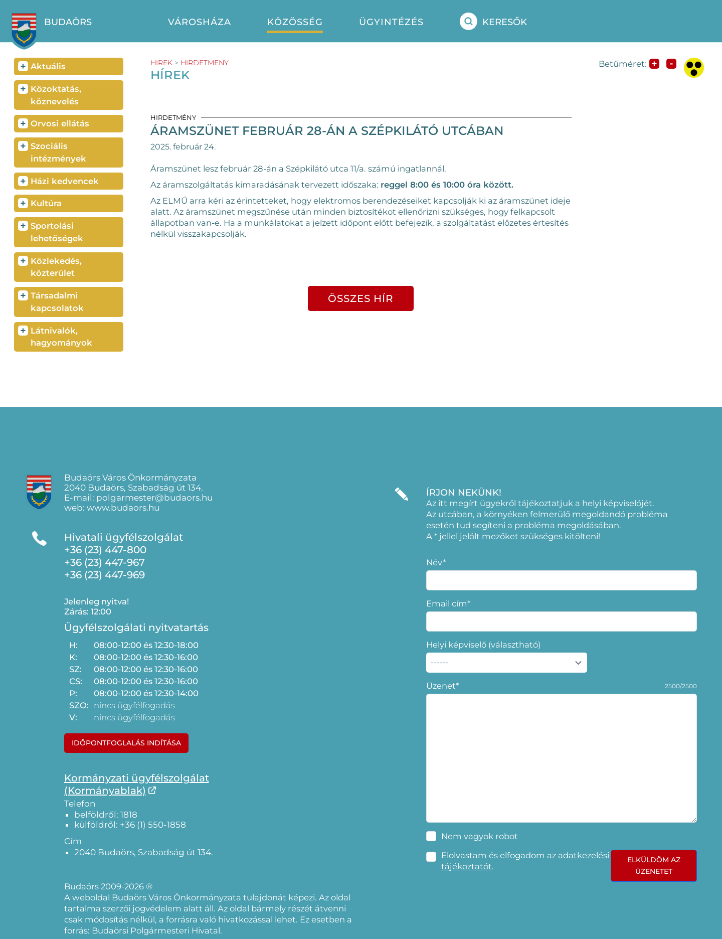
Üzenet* (442, 686)
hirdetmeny (204, 62)
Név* (436, 562)
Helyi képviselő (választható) (483, 645)
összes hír (361, 298)
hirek (161, 62)
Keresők (493, 21)
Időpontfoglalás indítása (126, 742)
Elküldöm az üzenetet (653, 865)
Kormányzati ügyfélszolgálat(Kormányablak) (136, 784)
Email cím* (448, 603)
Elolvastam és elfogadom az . (525, 860)
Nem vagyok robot (479, 836)
